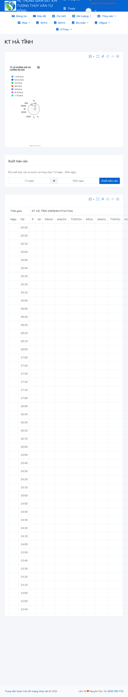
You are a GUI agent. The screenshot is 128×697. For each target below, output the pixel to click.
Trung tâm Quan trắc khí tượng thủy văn (26, 691)
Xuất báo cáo (109, 181)
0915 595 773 (115, 691)
